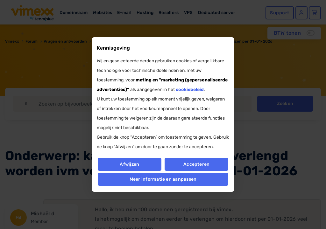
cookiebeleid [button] (190, 89)
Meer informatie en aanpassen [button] (163, 179)
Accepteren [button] (196, 164)
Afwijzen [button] (129, 164)
